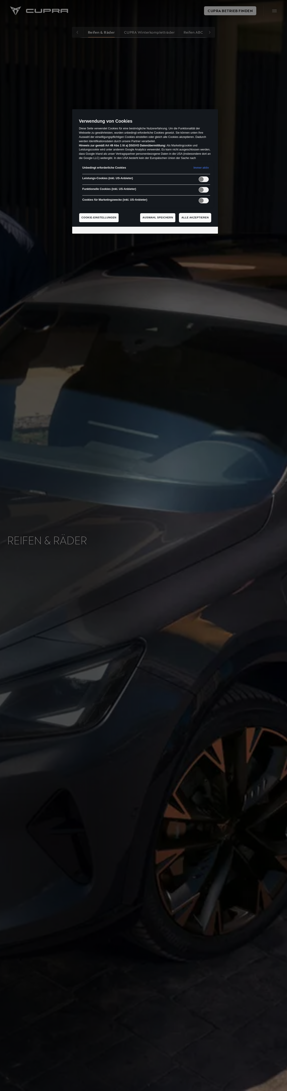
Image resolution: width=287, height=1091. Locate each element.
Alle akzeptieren (195, 217)
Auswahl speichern (157, 217)
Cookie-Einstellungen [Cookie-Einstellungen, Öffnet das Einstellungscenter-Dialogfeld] (98, 217)
